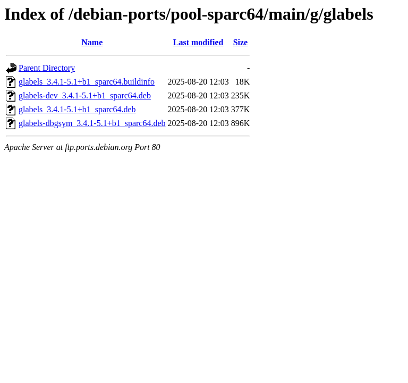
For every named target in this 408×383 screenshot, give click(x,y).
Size (240, 42)
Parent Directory (47, 67)
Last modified (198, 42)
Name (92, 42)
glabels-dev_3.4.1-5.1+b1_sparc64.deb (85, 95)
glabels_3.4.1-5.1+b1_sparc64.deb (77, 109)
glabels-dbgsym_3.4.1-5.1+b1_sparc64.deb (92, 123)
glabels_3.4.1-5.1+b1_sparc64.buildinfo (87, 81)
